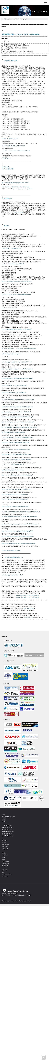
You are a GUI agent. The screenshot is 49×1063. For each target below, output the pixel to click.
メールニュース (10, 19)
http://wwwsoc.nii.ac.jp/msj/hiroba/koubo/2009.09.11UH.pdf (17, 417)
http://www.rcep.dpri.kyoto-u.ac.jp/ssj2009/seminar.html (16, 294)
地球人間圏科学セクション (8, 831)
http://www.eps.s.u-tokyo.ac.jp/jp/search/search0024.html (16, 489)
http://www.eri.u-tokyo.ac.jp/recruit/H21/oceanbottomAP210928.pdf (19, 516)
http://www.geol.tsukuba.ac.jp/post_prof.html (13, 432)
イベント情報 (5, 846)
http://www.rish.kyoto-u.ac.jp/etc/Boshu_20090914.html (16, 412)
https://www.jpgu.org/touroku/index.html (12, 575)
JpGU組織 (4, 821)
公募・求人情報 (5, 844)
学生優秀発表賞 (5, 861)
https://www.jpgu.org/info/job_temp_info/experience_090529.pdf (18, 543)
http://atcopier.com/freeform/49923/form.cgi (27, 597)
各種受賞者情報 (5, 863)
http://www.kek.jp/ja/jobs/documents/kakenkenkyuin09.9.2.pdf (17, 536)
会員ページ (4, 872)
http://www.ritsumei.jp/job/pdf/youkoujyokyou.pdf (14, 494)
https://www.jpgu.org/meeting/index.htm (22, 189)
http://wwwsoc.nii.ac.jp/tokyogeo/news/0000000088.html (16, 281)
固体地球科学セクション (7, 833)
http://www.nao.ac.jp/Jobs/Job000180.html (12, 464)
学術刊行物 (4, 840)
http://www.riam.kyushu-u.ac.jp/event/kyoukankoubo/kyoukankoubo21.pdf (20, 511)
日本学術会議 (5, 865)
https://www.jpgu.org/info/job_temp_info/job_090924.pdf (16, 362)
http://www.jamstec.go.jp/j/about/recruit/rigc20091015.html (16, 378)
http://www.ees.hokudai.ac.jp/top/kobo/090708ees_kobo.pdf (17, 406)
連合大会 (4, 819)
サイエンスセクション (7, 825)
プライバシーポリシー (7, 874)
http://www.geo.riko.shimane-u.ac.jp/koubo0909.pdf (15, 506)
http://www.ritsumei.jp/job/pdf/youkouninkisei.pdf (14, 499)
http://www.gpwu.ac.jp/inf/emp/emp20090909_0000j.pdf (16, 459)
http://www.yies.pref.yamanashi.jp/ (26, 348)
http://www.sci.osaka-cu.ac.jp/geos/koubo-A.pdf (13, 385)
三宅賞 (3, 859)
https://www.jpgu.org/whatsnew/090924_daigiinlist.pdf (15, 150)
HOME (3, 19)
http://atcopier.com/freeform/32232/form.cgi (27, 595)
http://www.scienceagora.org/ (9, 307)
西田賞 (3, 857)
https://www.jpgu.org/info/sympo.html (11, 353)
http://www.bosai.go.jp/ (7, 348)
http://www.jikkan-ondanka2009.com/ (11, 248)
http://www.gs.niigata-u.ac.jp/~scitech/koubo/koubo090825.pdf (17, 422)
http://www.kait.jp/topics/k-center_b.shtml (12, 470)
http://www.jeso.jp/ (18, 212)
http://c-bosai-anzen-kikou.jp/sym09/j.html (12, 263)
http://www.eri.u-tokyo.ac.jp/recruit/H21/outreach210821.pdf (17, 475)
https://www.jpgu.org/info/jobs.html (10, 550)
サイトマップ (5, 876)
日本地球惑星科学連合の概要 (8, 816)
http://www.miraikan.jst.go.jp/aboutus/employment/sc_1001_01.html (19, 427)
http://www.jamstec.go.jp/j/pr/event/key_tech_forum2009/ (16, 329)
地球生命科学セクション (7, 835)
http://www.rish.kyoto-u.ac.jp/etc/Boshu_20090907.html (16, 454)
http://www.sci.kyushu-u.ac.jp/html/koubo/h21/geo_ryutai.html (17, 399)
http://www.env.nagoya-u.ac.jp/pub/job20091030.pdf (15, 442)
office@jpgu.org (29, 617)
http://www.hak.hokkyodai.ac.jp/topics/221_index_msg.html (17, 531)
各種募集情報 (5, 848)
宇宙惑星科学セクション (7, 827)
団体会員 (4, 853)
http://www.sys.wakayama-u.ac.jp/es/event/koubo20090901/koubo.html (20, 524)
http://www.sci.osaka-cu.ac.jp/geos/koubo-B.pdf (13, 392)
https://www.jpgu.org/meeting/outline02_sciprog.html (15, 186)
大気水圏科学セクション (7, 829)
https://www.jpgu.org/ (28, 608)
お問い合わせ (5, 869)
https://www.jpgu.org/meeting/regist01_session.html (14, 182)
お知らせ (4, 842)
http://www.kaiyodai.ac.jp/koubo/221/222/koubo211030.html (17, 437)
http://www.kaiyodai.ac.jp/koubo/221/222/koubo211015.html (17, 369)
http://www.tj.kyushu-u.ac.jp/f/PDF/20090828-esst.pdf (15, 449)
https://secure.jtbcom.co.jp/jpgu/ (9, 138)
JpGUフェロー (5, 855)
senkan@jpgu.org (6, 158)
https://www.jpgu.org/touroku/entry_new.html (13, 145)
